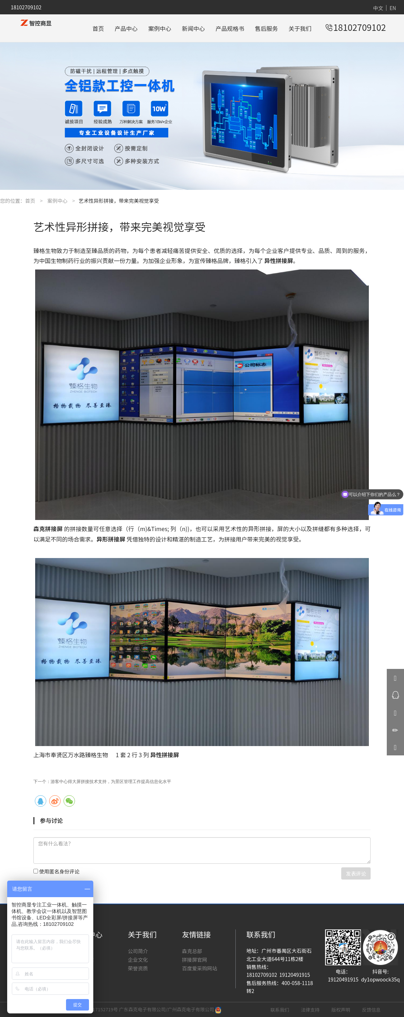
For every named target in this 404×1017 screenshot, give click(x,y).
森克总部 (192, 951)
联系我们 (280, 1009)
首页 (98, 28)
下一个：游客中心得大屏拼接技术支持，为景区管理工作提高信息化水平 (102, 781)
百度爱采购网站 (199, 968)
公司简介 (138, 951)
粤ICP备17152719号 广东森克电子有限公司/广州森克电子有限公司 (145, 1009)
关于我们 (299, 28)
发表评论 (356, 873)
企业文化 (138, 959)
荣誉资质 (138, 968)
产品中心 (125, 28)
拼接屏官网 (194, 959)
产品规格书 (230, 28)
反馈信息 (371, 1009)
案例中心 (159, 28)
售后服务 (266, 28)
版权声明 (341, 1009)
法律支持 (310, 1009)
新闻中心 (193, 28)
